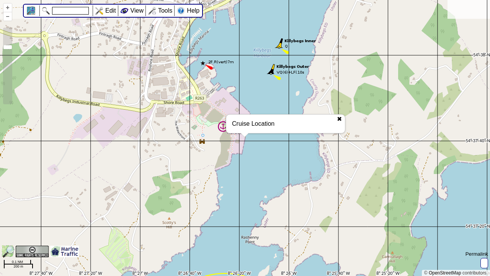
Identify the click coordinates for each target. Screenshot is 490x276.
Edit (110, 10)
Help (193, 10)
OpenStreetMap (445, 273)
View (137, 10)
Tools (165, 10)
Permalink (477, 254)
